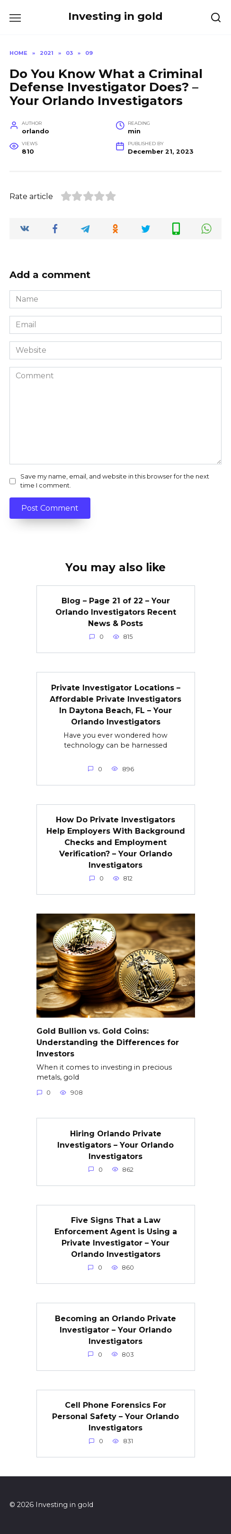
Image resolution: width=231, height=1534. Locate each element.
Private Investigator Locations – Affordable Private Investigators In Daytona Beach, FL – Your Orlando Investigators (115, 704)
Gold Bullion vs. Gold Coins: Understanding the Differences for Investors (107, 1042)
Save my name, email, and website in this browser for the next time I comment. (114, 481)
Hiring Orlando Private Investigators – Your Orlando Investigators (115, 1144)
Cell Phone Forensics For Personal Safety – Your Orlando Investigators (115, 1416)
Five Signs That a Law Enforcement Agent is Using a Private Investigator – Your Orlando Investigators (115, 1237)
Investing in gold (115, 16)
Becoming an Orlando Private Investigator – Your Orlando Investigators (115, 1329)
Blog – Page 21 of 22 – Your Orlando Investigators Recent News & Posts (115, 612)
